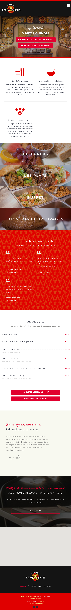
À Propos (32, 586)
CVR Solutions (40, 601)
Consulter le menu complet (35, 392)
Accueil (23, 586)
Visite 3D (35, 510)
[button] (35, 545)
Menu (40, 586)
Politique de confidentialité (35, 603)
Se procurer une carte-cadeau (35, 45)
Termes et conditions (35, 598)
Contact (47, 586)
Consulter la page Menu (35, 399)
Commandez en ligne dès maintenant (35, 40)
